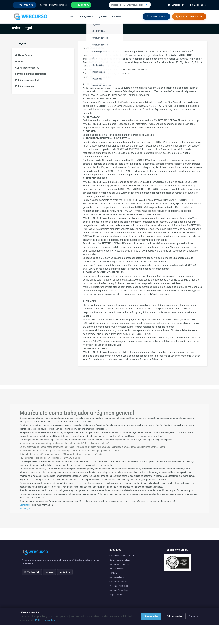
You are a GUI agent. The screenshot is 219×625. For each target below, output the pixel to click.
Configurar (194, 616)
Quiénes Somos (23, 55)
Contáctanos (25, 505)
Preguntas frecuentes (119, 586)
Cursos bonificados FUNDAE (122, 556)
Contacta (116, 16)
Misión (19, 61)
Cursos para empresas (119, 564)
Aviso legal (24, 508)
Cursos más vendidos (119, 590)
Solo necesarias (174, 616)
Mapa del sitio (116, 594)
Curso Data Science (118, 581)
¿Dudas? (103, 16)
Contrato (65, 572)
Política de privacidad (27, 80)
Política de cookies (45, 620)
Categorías (87, 16)
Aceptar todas (151, 616)
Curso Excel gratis (117, 577)
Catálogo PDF (31, 572)
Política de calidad (25, 86)
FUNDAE (113, 573)
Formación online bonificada (30, 73)
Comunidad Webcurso (27, 67)
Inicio (72, 16)
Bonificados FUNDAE (119, 569)
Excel (49, 572)
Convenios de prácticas (120, 560)
